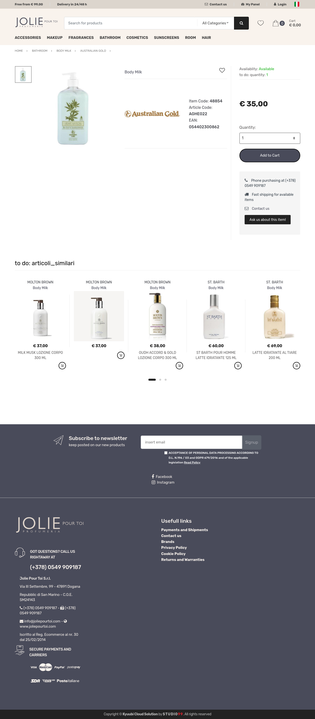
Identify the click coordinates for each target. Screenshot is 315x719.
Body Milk (133, 72)
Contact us (216, 4)
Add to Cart (270, 155)
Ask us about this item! (268, 220)
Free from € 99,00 (29, 4)
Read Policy (192, 462)
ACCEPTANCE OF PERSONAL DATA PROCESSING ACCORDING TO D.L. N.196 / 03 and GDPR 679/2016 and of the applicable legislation (213, 457)
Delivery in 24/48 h (72, 4)
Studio (173, 714)
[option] (74, 108)
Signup (251, 442)
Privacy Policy (174, 547)
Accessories (28, 37)
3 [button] (166, 380)
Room (190, 37)
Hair (206, 37)
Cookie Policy (173, 554)
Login (280, 4)
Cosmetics (137, 37)
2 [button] (160, 380)
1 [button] (152, 380)
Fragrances (81, 37)
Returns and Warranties (183, 559)
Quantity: (247, 127)
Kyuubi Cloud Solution (140, 714)
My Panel (250, 4)
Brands (167, 541)
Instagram (163, 482)
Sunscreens (166, 37)
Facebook (162, 476)
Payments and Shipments (184, 530)
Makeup (55, 37)
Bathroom (110, 37)
